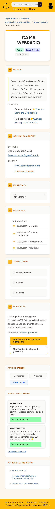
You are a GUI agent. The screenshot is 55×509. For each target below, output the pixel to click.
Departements (11, 18)
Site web (38, 376)
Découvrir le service (19, 419)
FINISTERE (25, 18)
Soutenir (10, 505)
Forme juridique (23, 272)
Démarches (19, 376)
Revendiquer (19, 382)
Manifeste (43, 502)
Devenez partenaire (17, 451)
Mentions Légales (14, 502)
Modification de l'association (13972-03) (26, 340)
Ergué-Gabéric (41, 22)
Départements (23, 505)
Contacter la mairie (24, 171)
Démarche (31, 502)
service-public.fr (28, 332)
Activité (19, 282)
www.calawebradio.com (27, 165)
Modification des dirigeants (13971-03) (26, 350)
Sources (20, 292)
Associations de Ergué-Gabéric (23, 155)
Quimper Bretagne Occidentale (18, 22)
